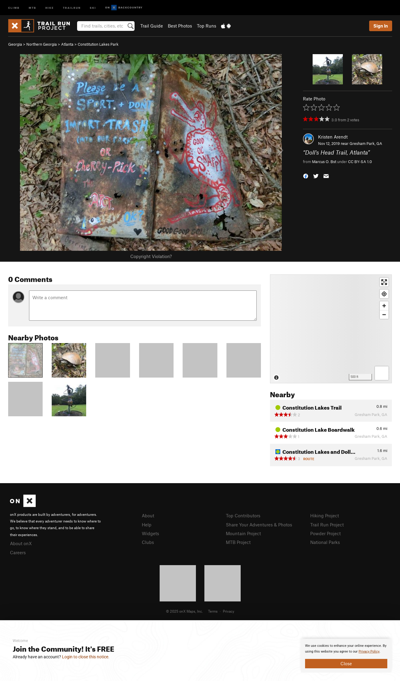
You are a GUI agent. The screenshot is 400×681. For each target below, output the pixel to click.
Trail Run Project (327, 524)
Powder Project (325, 533)
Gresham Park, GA (366, 143)
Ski (93, 7)
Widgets (150, 533)
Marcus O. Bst (324, 161)
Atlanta (67, 44)
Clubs (148, 542)
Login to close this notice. (85, 656)
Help (146, 524)
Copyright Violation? (151, 256)
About (148, 515)
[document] (346, 655)
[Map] (331, 329)
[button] (305, 175)
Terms (213, 611)
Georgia (15, 44)
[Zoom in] (384, 305)
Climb (14, 7)
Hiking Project (324, 515)
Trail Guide (151, 25)
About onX (21, 543)
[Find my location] (384, 294)
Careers (18, 552)
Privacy (228, 611)
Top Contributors (243, 515)
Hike (49, 7)
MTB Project (238, 542)
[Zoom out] (384, 314)
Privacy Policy (369, 651)
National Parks (325, 542)
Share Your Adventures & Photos (259, 524)
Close (346, 663)
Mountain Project (243, 533)
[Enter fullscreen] (384, 282)
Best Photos (180, 25)
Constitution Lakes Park (98, 44)
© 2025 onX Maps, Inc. (184, 611)
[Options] (382, 373)
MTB (32, 7)
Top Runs (206, 25)
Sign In (380, 25)
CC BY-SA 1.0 (360, 161)
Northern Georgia (41, 44)
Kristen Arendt (333, 136)
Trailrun (72, 7)
